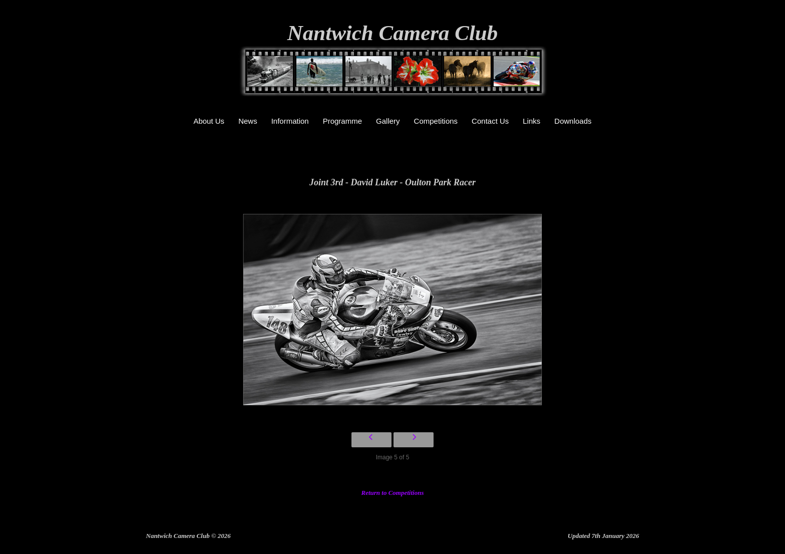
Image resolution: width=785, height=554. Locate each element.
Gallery (388, 121)
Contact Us (490, 121)
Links (531, 121)
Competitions (436, 121)
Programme (342, 121)
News (247, 121)
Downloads (572, 121)
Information (290, 121)
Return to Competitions (392, 492)
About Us (208, 121)
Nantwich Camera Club (392, 33)
